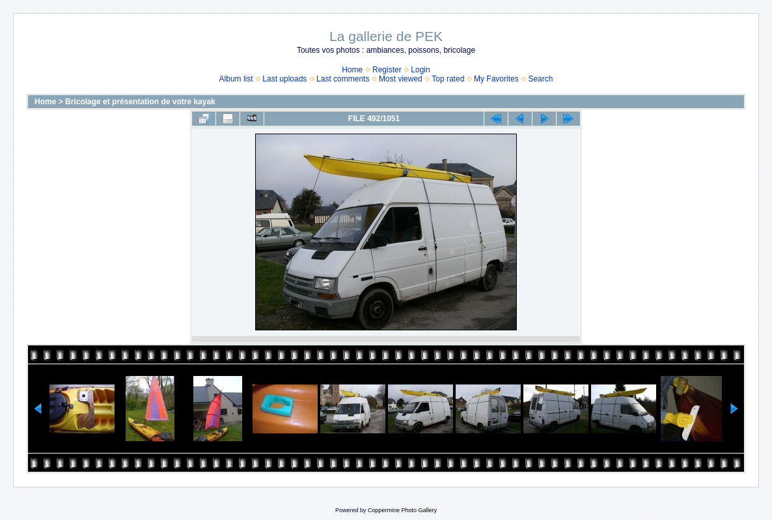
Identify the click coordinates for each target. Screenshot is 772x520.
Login (420, 69)
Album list (236, 78)
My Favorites (496, 78)
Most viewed (400, 78)
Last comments (342, 78)
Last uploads (284, 78)
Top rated (448, 78)
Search (540, 78)
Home (352, 69)
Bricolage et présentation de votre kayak (140, 101)
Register (387, 69)
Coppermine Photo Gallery (402, 510)
